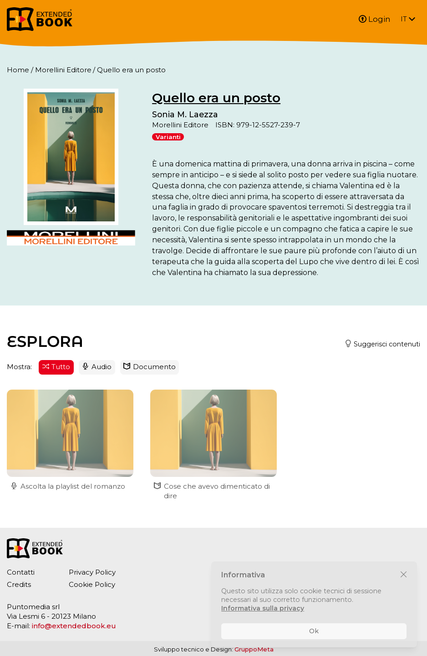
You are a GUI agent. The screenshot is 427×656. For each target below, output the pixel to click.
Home (18, 69)
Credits (19, 584)
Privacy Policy (92, 572)
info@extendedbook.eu (74, 625)
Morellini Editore (63, 69)
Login (375, 19)
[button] (378, 344)
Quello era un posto (216, 97)
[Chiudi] (404, 575)
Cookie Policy (92, 584)
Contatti (21, 572)
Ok (314, 631)
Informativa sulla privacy (262, 608)
